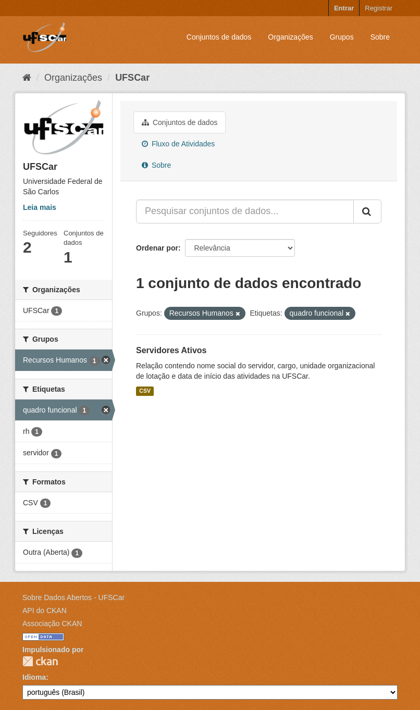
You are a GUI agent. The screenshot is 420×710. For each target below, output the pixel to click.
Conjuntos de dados (219, 37)
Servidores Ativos (171, 350)
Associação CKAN (52, 623)
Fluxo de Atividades (178, 144)
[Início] (26, 77)
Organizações (290, 37)
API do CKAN (44, 610)
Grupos (342, 37)
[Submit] (367, 211)
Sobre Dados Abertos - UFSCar (73, 597)
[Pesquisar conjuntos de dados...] (245, 211)
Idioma (34, 677)
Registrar (378, 8)
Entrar (344, 8)
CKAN (40, 661)
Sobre (380, 37)
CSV (145, 391)
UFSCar (132, 77)
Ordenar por (157, 248)
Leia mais (39, 207)
